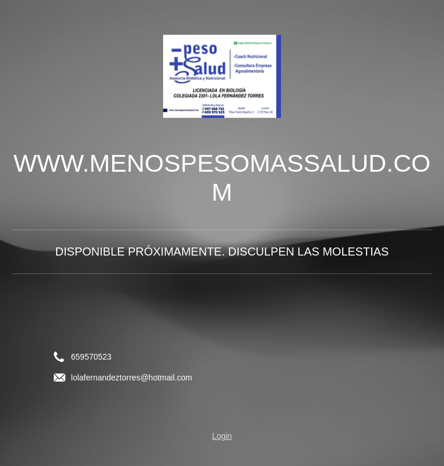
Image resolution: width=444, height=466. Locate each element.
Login (222, 436)
